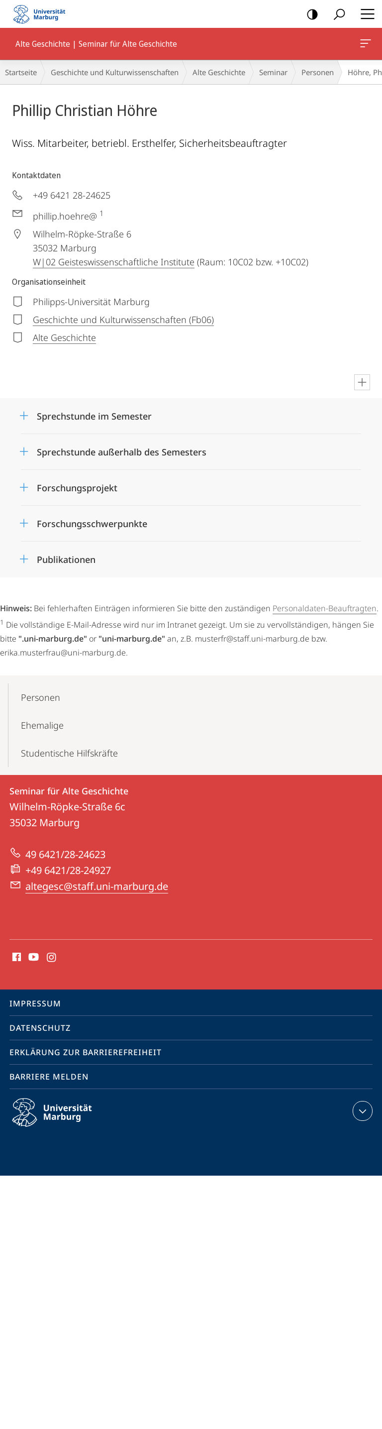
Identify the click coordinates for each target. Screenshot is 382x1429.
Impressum (35, 1003)
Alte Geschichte (218, 72)
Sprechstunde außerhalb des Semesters (121, 452)
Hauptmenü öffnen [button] (365, 14)
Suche (336, 14)
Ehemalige (42, 725)
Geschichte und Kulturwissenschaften (115, 72)
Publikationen (66, 559)
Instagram (52, 958)
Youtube (32, 958)
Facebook (15, 958)
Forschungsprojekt (77, 487)
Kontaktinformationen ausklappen (361, 1110)
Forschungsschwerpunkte (92, 523)
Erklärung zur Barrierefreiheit (85, 1052)
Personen (317, 72)
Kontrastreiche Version (309, 14)
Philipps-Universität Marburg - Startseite (42, 13)
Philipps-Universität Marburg (60, 1120)
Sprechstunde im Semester (94, 416)
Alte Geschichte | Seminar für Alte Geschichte (365, 45)
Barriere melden (49, 1076)
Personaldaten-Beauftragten (325, 608)
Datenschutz (40, 1027)
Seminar (273, 72)
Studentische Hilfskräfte (69, 753)
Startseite (21, 72)
